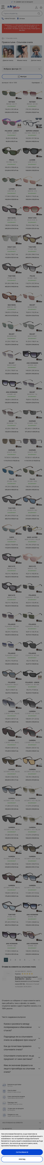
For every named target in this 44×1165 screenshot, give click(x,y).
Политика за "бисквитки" (18, 1146)
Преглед (22, 1159)
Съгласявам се (22, 1152)
